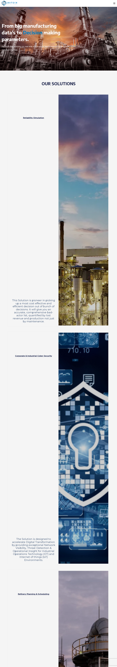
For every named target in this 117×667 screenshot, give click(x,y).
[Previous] (2, 35)
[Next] (114, 35)
